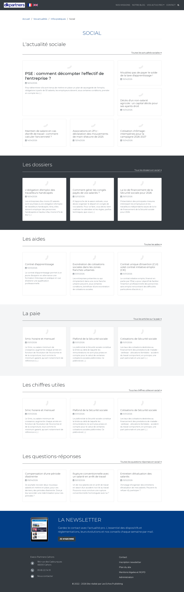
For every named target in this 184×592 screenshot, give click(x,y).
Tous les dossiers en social (147, 170)
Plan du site (125, 567)
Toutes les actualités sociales (145, 53)
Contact (170, 5)
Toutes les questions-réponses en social (140, 462)
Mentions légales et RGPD (132, 572)
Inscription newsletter (130, 562)
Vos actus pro (155, 5)
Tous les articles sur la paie (146, 319)
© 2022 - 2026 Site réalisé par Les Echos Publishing (97, 584)
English (35, 5)
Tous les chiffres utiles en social (144, 390)
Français (30, 5)
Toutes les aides (152, 244)
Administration (126, 577)
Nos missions (123, 5)
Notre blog (138, 5)
